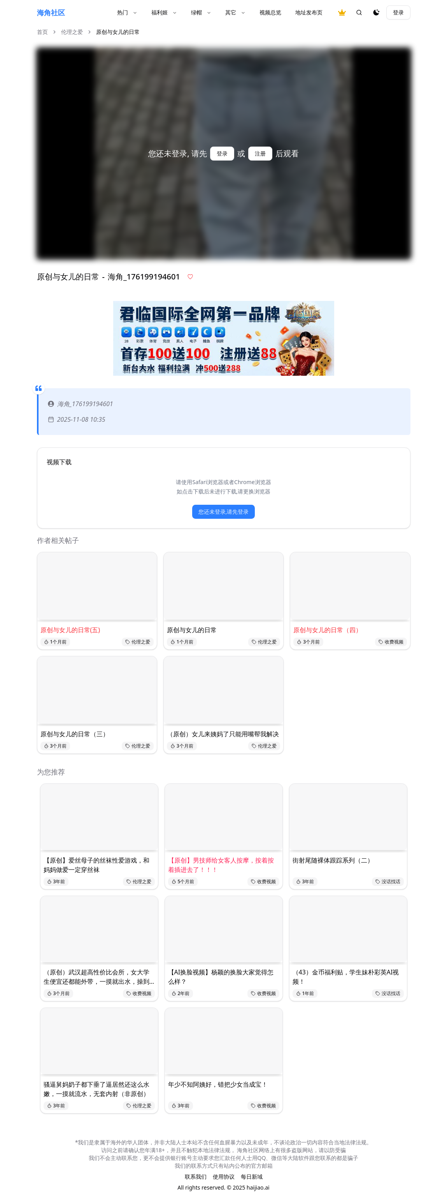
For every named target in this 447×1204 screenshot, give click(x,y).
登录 (398, 12)
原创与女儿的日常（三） (74, 734)
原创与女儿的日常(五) (70, 630)
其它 (235, 12)
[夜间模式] (376, 12)
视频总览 (270, 12)
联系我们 (196, 1176)
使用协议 (224, 1176)
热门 (127, 12)
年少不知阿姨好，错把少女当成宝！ (218, 1084)
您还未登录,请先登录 (223, 511)
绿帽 (201, 12)
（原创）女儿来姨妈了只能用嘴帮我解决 (223, 734)
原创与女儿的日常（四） (327, 630)
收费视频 (391, 641)
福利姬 (164, 12)
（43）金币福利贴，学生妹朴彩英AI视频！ (346, 977)
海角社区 (51, 12)
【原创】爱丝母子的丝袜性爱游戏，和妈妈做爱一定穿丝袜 (96, 865)
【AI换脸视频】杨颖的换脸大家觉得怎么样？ (221, 977)
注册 (260, 153)
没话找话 (387, 881)
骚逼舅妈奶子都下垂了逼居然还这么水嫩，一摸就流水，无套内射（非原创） (96, 1089)
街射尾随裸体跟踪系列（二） (333, 860)
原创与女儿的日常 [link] (118, 31)
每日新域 (252, 1176)
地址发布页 (309, 12)
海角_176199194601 (80, 404)
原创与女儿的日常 (192, 630)
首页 (42, 31)
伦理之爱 (72, 31)
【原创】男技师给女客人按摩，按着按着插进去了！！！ (221, 865)
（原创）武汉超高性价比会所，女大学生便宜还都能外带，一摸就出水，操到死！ (96, 977)
